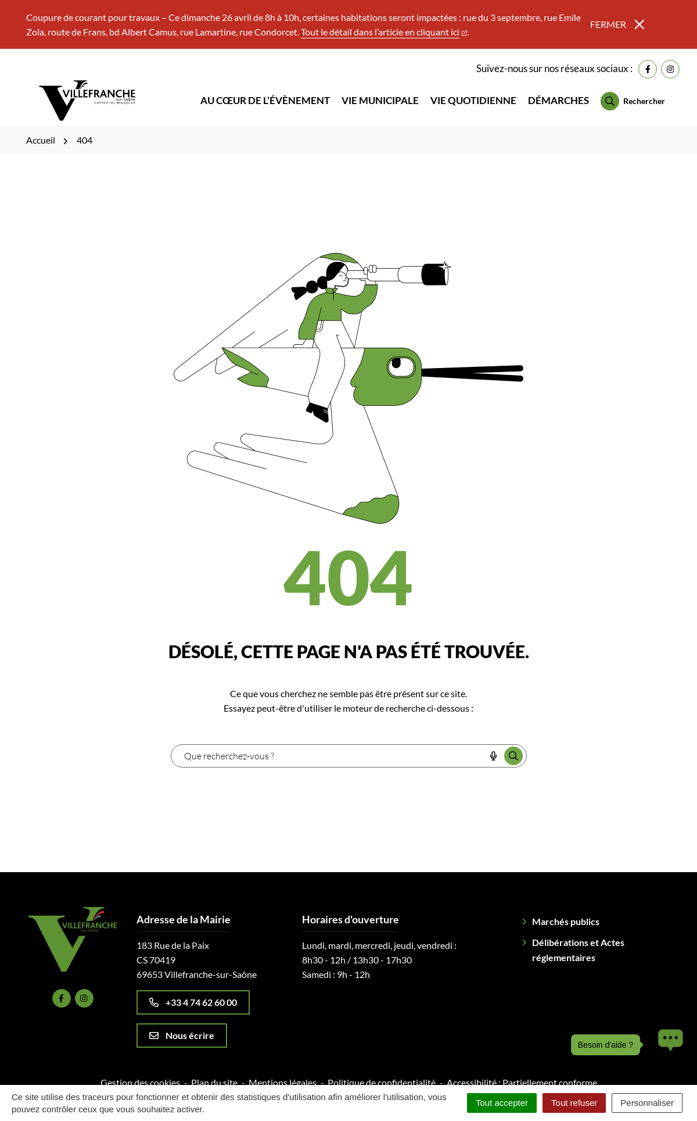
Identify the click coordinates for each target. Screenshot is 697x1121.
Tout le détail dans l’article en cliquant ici (384, 31)
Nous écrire (181, 1026)
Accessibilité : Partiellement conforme (522, 1073)
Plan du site (214, 1073)
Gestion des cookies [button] (140, 1073)
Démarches (558, 96)
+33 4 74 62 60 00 (193, 993)
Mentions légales (283, 1073)
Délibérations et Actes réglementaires (578, 941)
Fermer (617, 24)
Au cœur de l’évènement (265, 96)
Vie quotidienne (473, 96)
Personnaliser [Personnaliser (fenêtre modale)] (647, 1103)
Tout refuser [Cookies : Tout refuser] (574, 1103)
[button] (667, 1044)
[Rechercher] (633, 97)
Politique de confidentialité (382, 1073)
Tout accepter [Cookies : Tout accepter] (502, 1103)
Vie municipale (380, 96)
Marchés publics (565, 912)
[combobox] (328, 747)
